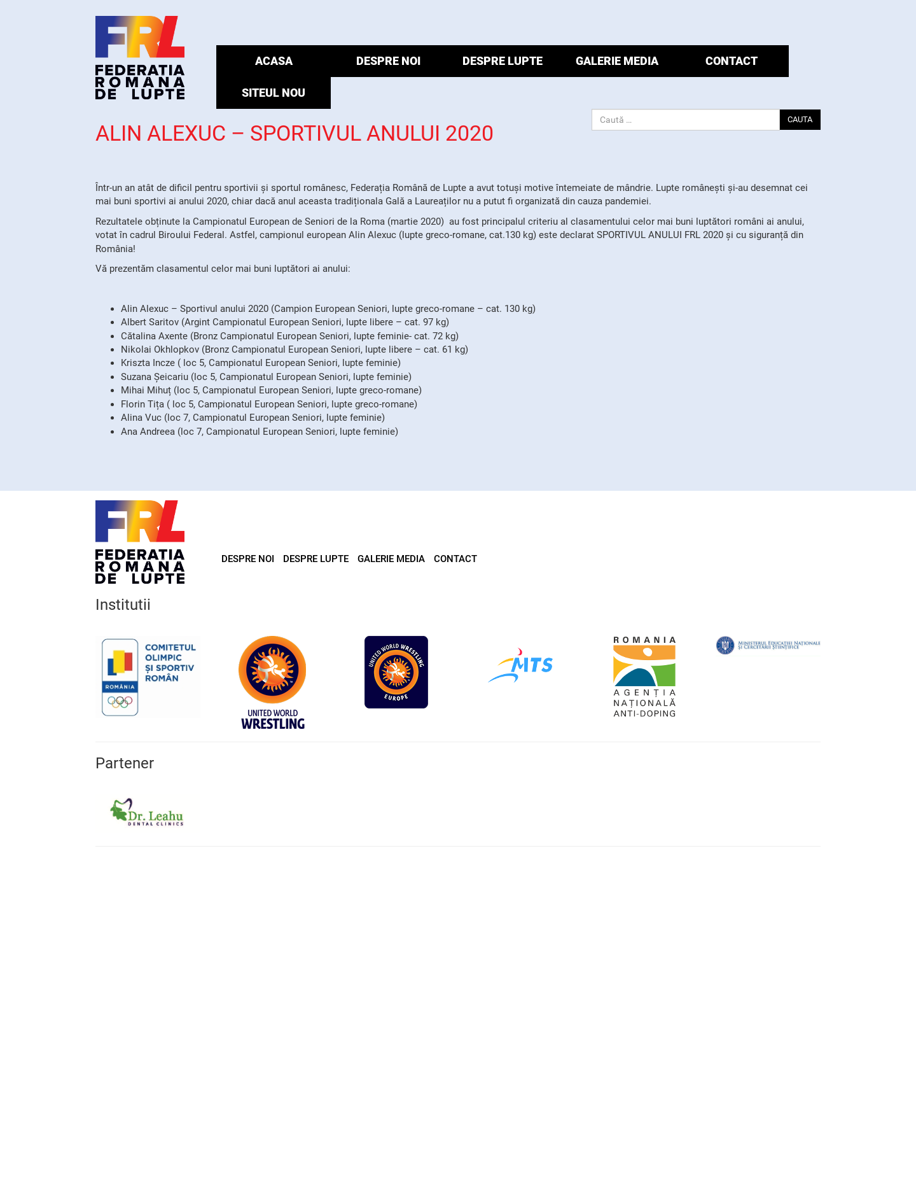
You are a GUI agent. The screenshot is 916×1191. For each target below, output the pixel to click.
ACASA (274, 60)
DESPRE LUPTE (502, 60)
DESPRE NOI (388, 60)
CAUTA (800, 119)
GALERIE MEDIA (617, 60)
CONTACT (731, 60)
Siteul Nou (273, 92)
